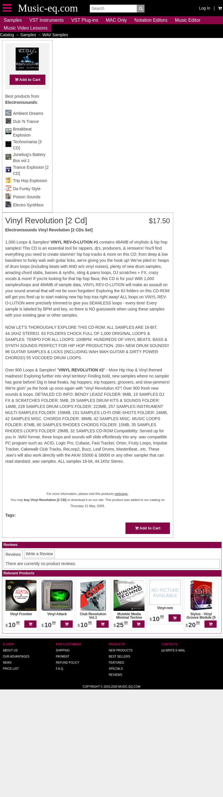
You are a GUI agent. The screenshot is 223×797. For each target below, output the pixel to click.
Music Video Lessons (25, 28)
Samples (13, 20)
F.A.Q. (60, 668)
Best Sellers (119, 656)
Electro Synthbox (28, 216)
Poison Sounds (26, 208)
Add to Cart (27, 91)
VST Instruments (46, 20)
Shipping (63, 650)
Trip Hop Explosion (30, 192)
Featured (116, 662)
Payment (63, 656)
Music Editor (187, 20)
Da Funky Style (27, 200)
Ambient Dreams (28, 124)
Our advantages (16, 656)
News (7, 662)
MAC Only (116, 20)
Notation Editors (150, 20)
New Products (121, 650)
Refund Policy (67, 662)
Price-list (11, 668)
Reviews (115, 674)
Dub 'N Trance (26, 132)
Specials (116, 668)
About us (10, 650)
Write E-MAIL (173, 650)
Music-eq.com (129, 686)
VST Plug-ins (84, 20)
